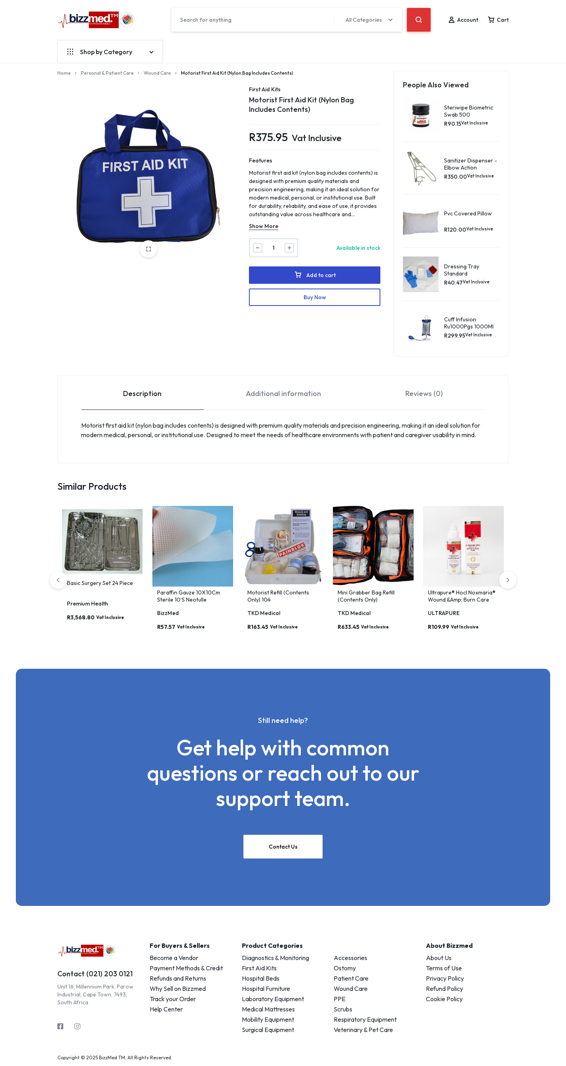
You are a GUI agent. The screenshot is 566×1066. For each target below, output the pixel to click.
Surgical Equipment (268, 1030)
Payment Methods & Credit (186, 968)
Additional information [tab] (283, 393)
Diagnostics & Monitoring (275, 958)
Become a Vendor (174, 958)
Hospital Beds (260, 978)
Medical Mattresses (268, 1009)
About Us (439, 958)
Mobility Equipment (268, 1019)
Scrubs (343, 1009)
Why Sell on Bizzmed (178, 988)
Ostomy (345, 968)
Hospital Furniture (266, 988)
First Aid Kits (265, 89)
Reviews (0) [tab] (424, 393)
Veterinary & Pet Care (363, 1030)
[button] (508, 580)
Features (260, 160)
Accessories (350, 958)
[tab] (142, 393)
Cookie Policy (444, 999)
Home (64, 73)
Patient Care (351, 978)
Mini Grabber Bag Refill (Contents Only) (366, 596)
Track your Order (173, 999)
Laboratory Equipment (273, 999)
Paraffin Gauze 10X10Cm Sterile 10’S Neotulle (188, 596)
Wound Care (157, 73)
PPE (340, 999)
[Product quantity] (273, 248)
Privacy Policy (445, 978)
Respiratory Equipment (365, 1019)
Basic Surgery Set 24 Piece (100, 583)
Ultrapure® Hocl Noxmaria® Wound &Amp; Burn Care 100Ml (462, 599)
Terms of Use (444, 968)
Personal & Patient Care (107, 73)
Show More (263, 226)
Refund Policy (444, 988)
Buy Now (315, 297)
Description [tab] (142, 393)
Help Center (166, 1009)
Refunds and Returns (178, 978)
